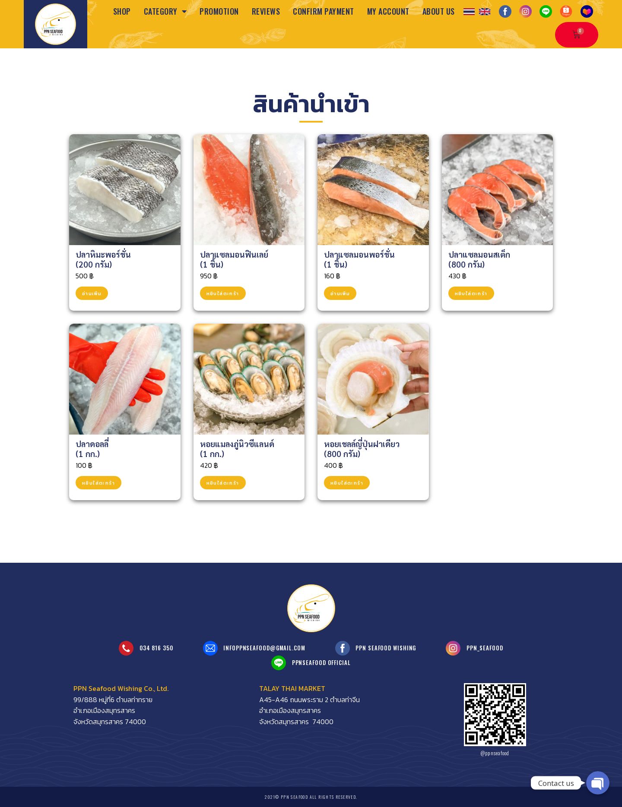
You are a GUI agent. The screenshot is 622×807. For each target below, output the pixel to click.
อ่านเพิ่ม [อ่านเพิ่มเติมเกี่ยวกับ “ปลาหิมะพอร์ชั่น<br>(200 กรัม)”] (92, 293)
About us (438, 11)
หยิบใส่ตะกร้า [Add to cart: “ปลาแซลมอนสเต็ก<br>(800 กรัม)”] (471, 293)
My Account (388, 11)
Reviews (266, 11)
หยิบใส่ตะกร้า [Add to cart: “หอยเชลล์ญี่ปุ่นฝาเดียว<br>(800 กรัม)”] (346, 482)
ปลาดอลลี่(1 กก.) (92, 448)
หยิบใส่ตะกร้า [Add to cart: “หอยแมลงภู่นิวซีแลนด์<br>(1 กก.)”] (222, 482)
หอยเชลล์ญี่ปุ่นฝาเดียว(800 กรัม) (362, 448)
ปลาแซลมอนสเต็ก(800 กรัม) (479, 259)
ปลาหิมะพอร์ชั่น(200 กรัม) (103, 259)
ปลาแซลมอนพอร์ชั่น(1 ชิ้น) (359, 259)
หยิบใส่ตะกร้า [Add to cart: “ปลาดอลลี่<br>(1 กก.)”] (98, 482)
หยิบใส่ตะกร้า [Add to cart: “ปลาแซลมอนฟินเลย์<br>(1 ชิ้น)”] (222, 293)
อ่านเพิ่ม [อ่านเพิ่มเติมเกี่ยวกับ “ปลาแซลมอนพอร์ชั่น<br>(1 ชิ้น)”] (340, 293)
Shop (122, 11)
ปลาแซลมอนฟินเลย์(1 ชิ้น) (234, 259)
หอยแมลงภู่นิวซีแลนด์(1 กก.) (237, 448)
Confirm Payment (323, 11)
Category (165, 11)
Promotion (219, 11)
